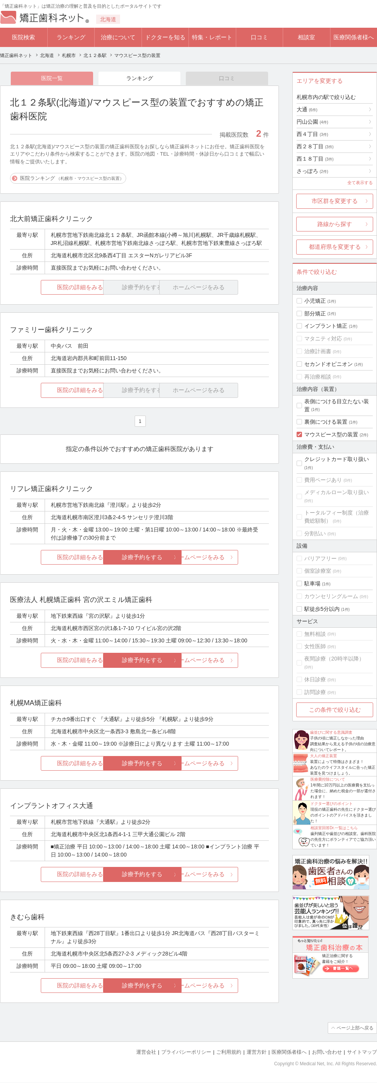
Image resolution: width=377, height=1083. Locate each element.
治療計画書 (317, 351)
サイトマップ (362, 1052)
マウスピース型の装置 (331, 434)
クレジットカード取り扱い (336, 459)
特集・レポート (212, 37)
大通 (307, 109)
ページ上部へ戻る (355, 1028)
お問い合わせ (327, 1052)
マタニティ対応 (323, 338)
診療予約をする (139, 557)
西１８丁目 (315, 159)
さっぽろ (312, 171)
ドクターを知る (165, 37)
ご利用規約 (228, 1052)
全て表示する (360, 182)
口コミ (259, 37)
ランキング (71, 37)
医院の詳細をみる (53, 287)
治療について (118, 37)
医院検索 (23, 37)
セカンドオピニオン (328, 364)
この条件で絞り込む (335, 709)
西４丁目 (312, 134)
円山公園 (312, 122)
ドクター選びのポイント (331, 803)
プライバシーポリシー (186, 1052)
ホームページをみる (226, 557)
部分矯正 (315, 313)
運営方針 (257, 1052)
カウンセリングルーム (331, 596)
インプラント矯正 (325, 326)
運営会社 (146, 1052)
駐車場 (312, 583)
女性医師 (315, 646)
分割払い (315, 533)
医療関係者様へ (354, 37)
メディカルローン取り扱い (336, 492)
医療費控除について (327, 779)
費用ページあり (323, 480)
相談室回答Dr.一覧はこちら (334, 828)
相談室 (306, 37)
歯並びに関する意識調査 (331, 732)
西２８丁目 (315, 146)
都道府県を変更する (335, 246)
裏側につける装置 (325, 422)
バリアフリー (320, 558)
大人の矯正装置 (323, 756)
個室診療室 (317, 571)
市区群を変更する (335, 201)
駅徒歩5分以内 (322, 609)
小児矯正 (315, 301)
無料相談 (315, 634)
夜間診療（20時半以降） (334, 659)
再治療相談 (317, 377)
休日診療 (315, 679)
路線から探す (334, 224)
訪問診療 (315, 692)
